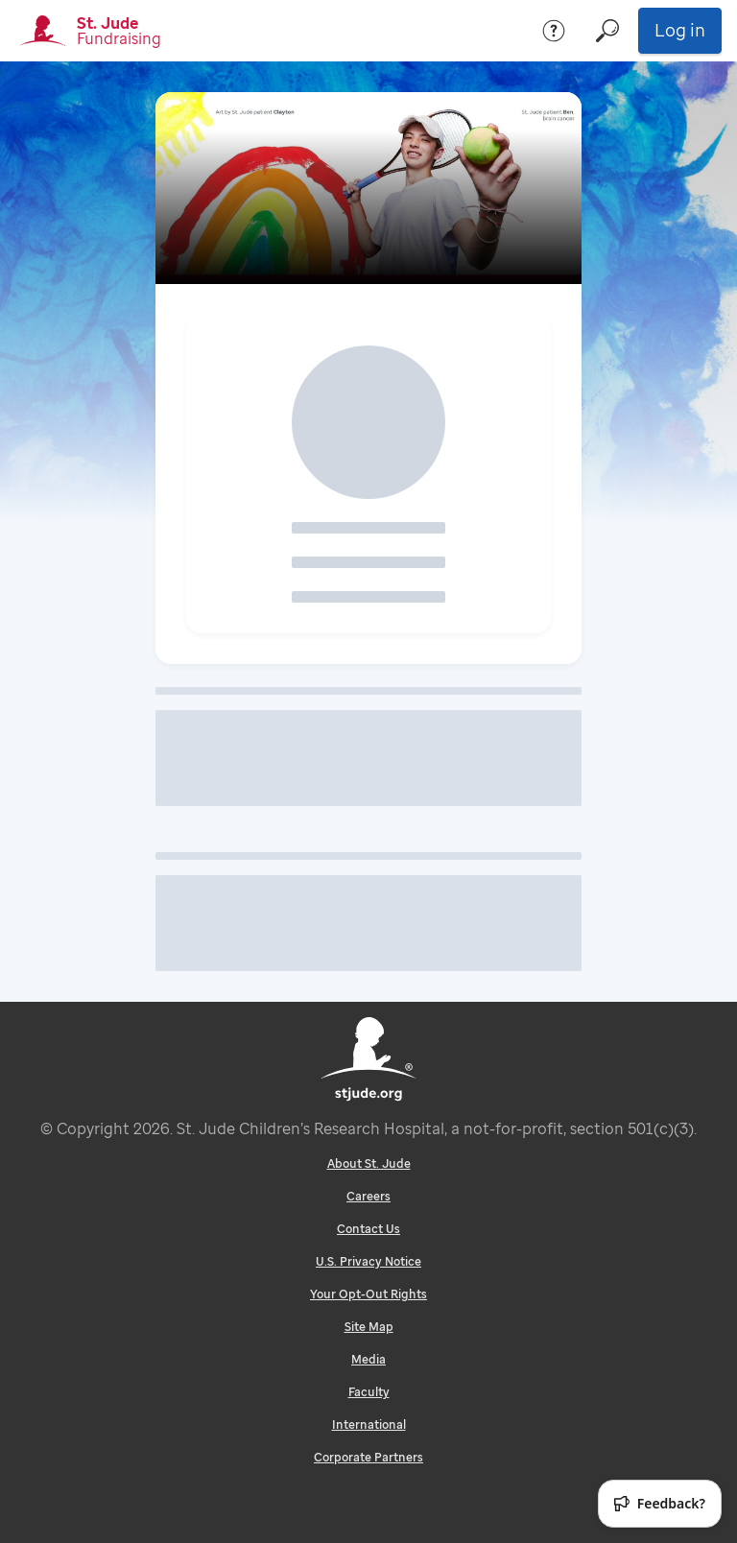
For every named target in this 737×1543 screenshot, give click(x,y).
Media (368, 1359)
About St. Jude (369, 1163)
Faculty (369, 1392)
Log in (679, 29)
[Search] (607, 31)
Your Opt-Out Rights (368, 1294)
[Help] (554, 31)
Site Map (369, 1326)
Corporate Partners (368, 1457)
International (369, 1424)
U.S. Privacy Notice (368, 1261)
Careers (368, 1196)
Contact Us (368, 1229)
